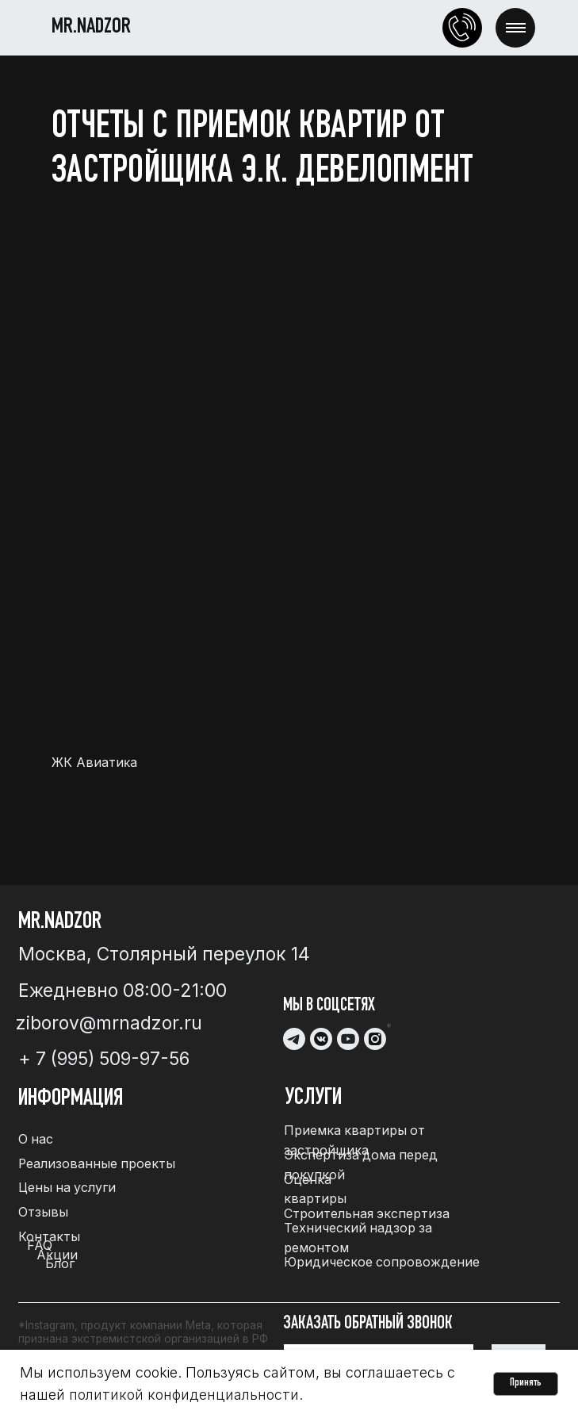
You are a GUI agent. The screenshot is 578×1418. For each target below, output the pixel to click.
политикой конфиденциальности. (186, 1394)
